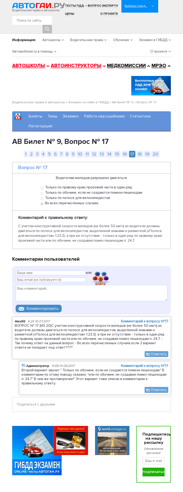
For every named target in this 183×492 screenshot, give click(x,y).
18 (139, 154)
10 (80, 154)
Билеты (35, 116)
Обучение (121, 40)
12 (94, 154)
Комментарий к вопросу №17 (144, 321)
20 (155, 154)
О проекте (109, 14)
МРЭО (159, 66)
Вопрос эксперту (103, 6)
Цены (69, 14)
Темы (52, 116)
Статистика (140, 116)
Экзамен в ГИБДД (153, 40)
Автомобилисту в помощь (32, 51)
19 (147, 154)
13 (102, 154)
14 (109, 154)
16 (125, 154)
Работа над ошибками (104, 116)
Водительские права (86, 40)
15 (117, 154)
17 (132, 154)
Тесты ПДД (74, 6)
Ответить (159, 354)
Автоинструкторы (76, 66)
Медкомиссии (126, 66)
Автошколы (51, 40)
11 (87, 154)
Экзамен (71, 116)
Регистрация (40, 126)
